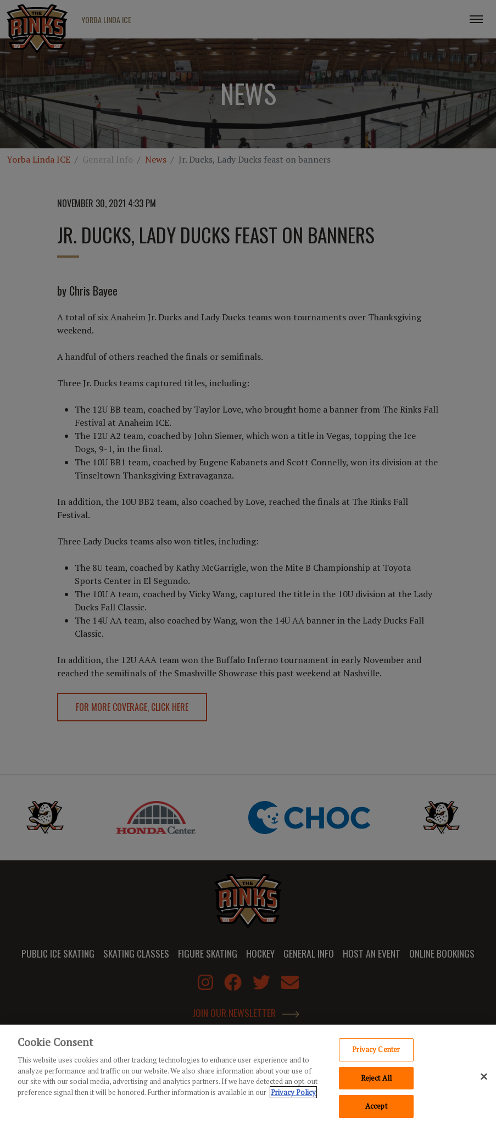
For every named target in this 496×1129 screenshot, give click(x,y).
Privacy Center (376, 1052)
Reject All (376, 1081)
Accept (376, 1109)
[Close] (484, 1079)
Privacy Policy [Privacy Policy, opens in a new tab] (293, 1095)
